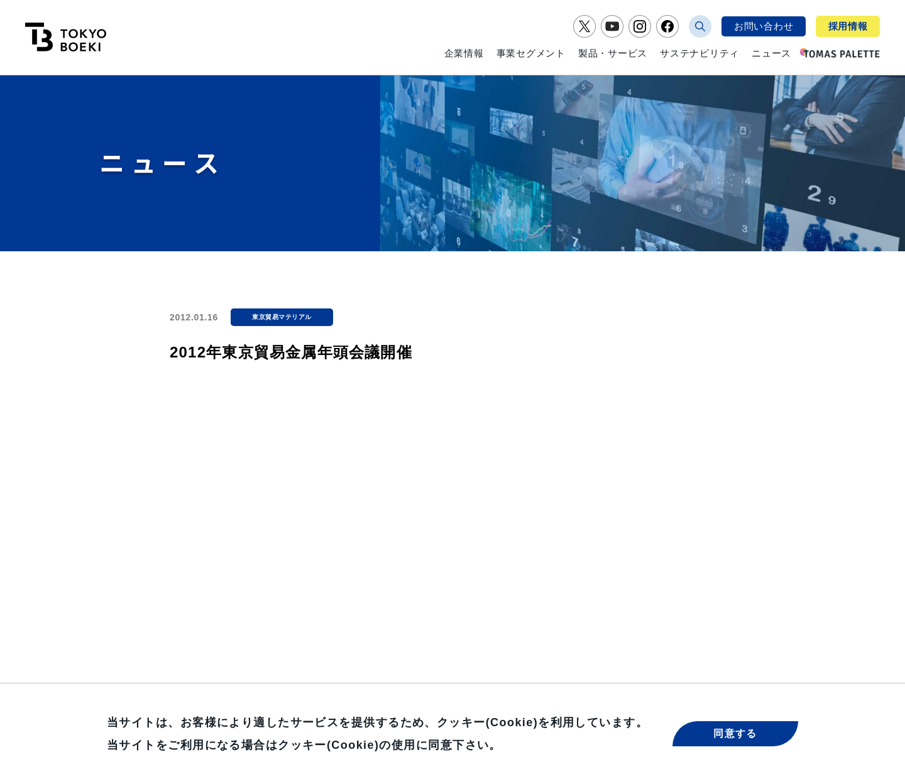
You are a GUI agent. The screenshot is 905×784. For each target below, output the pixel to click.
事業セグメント (531, 53)
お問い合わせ (764, 26)
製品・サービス (612, 53)
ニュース (771, 53)
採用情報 (848, 26)
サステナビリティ (699, 53)
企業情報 (464, 53)
